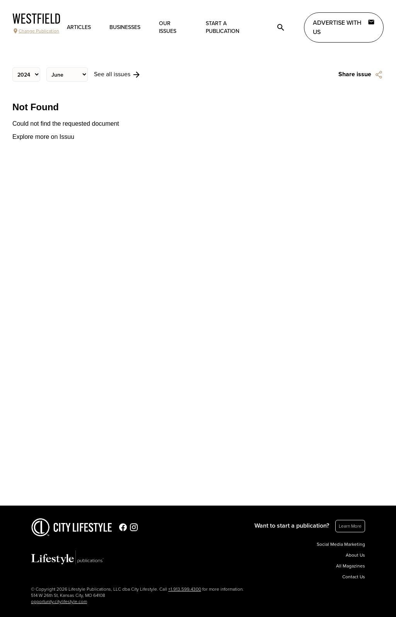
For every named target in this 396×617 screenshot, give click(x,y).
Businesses (124, 27)
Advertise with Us (344, 27)
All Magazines (350, 566)
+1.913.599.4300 (184, 589)
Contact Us (353, 576)
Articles (79, 27)
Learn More (350, 526)
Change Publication (35, 31)
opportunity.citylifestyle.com (59, 601)
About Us (355, 555)
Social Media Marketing (341, 544)
